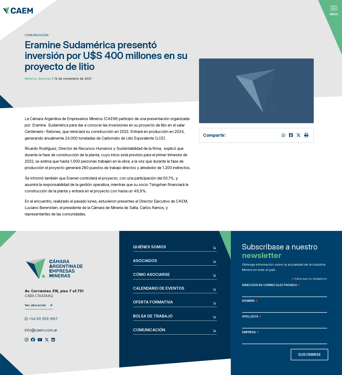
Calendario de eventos (158, 288)
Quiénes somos (149, 247)
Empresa (250, 332)
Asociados (145, 260)
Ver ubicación (35, 305)
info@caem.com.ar (41, 330)
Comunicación (149, 330)
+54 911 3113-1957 (41, 319)
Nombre (249, 301)
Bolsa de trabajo (153, 316)
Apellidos (251, 317)
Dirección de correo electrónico (271, 285)
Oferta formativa (153, 302)
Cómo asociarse (151, 274)
